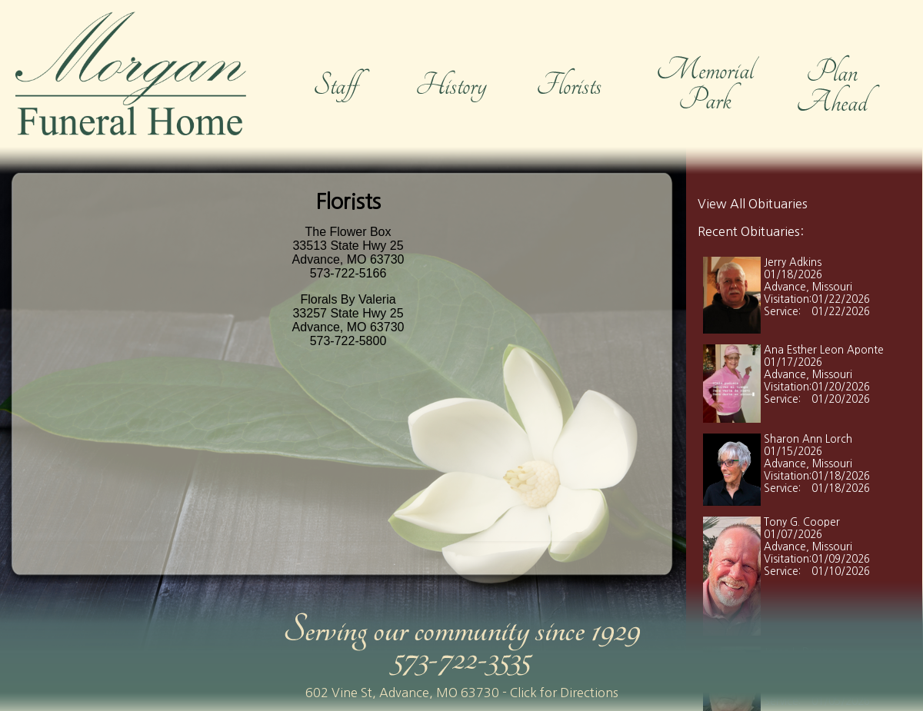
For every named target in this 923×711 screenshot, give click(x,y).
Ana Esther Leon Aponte (824, 350)
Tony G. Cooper (802, 522)
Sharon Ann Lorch (808, 439)
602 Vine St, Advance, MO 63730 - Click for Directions (461, 692)
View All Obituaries (753, 204)
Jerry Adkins (792, 262)
